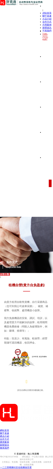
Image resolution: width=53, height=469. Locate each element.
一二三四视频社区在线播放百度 (16, 467)
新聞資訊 (4, 445)
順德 (42, 457)
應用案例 (4, 442)
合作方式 (4, 439)
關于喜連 (4, 433)
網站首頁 (4, 430)
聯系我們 (4, 448)
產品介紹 (4, 436)
